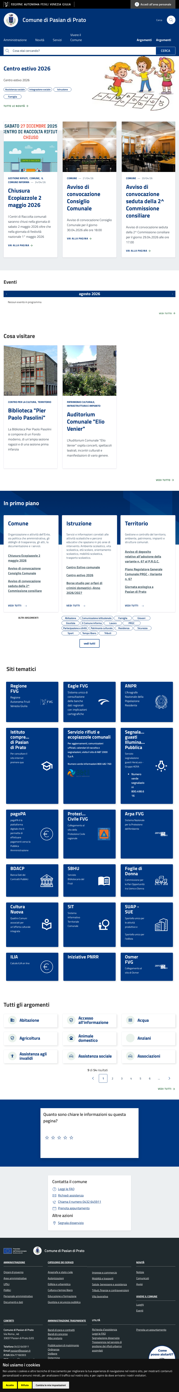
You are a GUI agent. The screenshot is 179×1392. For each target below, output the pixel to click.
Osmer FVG (131, 959)
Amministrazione (14, 1262)
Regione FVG (18, 688)
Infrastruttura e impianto (83, 406)
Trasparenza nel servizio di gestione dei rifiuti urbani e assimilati (107, 1346)
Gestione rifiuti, (18, 178)
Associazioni (148, 1056)
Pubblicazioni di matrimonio (63, 1345)
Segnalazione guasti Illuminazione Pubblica (138, 739)
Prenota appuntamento (74, 1208)
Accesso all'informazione (93, 1020)
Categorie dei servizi (61, 1262)
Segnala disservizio (71, 1222)
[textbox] (88, 1137)
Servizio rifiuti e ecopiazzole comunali (89, 734)
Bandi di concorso (58, 1334)
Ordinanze (53, 1349)
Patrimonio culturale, (81, 402)
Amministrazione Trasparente (67, 1320)
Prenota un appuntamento (151, 1330)
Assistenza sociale (95, 1056)
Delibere (52, 1353)
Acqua (143, 1020)
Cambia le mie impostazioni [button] (51, 1385)
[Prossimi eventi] (172, 294)
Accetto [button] (10, 1385)
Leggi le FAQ (66, 1189)
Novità (140, 1262)
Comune (72, 178)
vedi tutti (89, 643)
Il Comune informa (25, 180)
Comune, (35, 178)
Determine (54, 1358)
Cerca (165, 50)
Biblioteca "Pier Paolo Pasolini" (27, 414)
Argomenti (144, 39)
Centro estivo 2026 (27, 68)
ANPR (131, 685)
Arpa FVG (134, 813)
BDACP (17, 868)
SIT (71, 906)
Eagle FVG (78, 685)
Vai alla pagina (20, 245)
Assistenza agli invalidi (33, 1056)
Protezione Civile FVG (78, 816)
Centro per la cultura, (22, 402)
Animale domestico (88, 1038)
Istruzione (78, 523)
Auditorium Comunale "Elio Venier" (86, 421)
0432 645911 (79, 1201)
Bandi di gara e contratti (61, 1330)
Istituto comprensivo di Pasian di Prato (23, 739)
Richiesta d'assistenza (104, 1329)
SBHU (73, 868)
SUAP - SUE (132, 909)
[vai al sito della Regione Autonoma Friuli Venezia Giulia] (39, 4)
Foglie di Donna (133, 871)
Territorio (44, 402)
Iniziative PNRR (83, 956)
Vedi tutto (167, 313)
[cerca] (171, 20)
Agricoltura (30, 1038)
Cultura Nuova (17, 909)
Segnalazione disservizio (106, 1338)
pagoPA (18, 813)
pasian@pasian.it (20, 1351)
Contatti (9, 1320)
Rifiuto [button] (25, 1385)
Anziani (144, 1038)
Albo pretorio (55, 1338)
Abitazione (29, 1020)
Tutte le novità (16, 106)
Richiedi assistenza (71, 1195)
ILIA (14, 956)
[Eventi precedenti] (6, 294)
